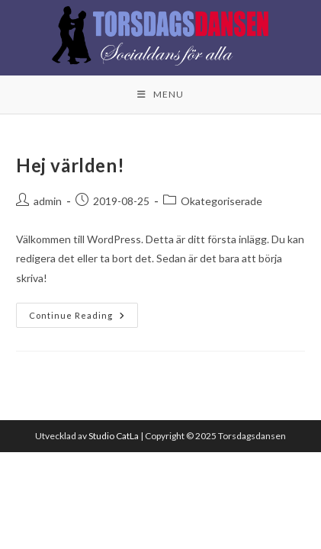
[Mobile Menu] (160, 94)
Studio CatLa (113, 435)
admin (48, 200)
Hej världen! (70, 165)
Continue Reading (83, 311)
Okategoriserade (221, 200)
